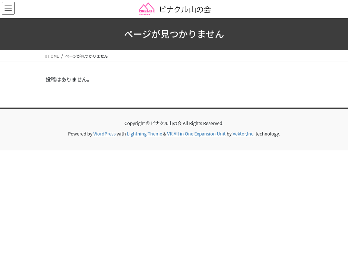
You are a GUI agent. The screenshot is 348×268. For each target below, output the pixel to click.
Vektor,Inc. (243, 133)
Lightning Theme (144, 133)
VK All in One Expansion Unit (196, 133)
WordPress (105, 133)
